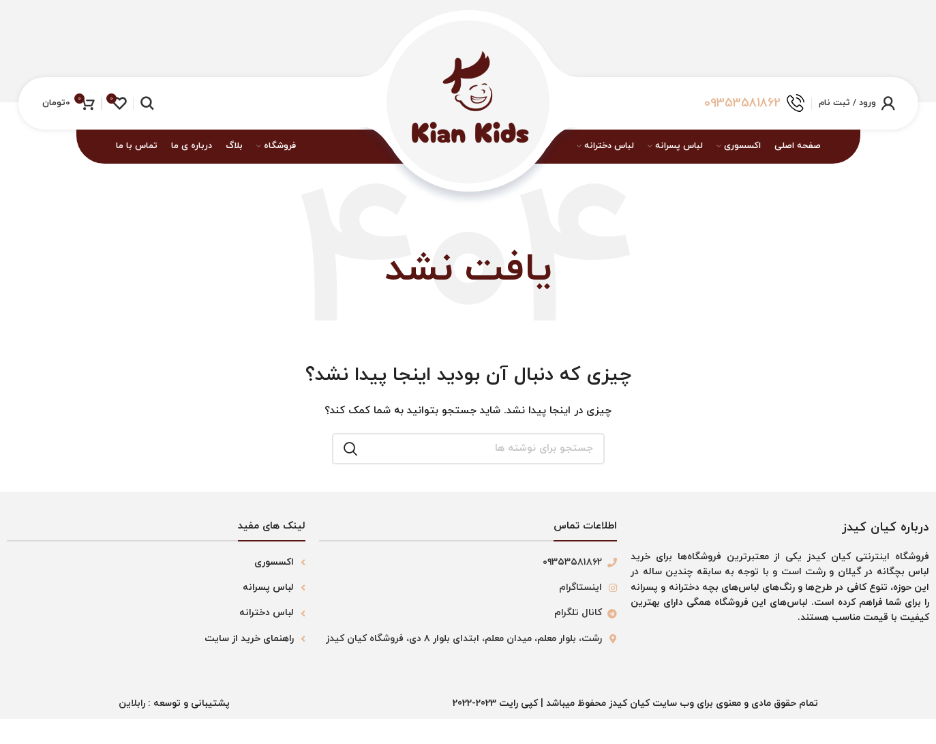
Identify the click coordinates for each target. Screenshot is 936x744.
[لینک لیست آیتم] (156, 560)
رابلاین (132, 702)
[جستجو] (147, 103)
